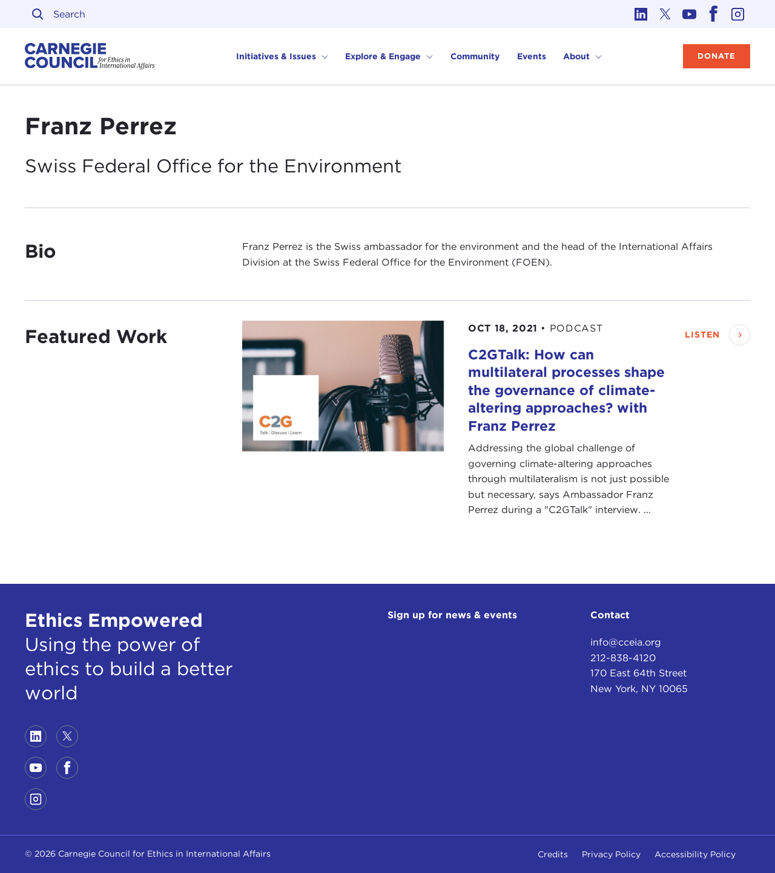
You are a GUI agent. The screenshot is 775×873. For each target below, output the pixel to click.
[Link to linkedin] (641, 14)
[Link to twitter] (665, 14)
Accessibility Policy (695, 854)
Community (475, 56)
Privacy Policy (611, 854)
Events (531, 56)
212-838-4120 (623, 658)
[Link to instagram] (738, 14)
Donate (717, 55)
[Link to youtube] (690, 14)
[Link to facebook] (714, 14)
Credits (553, 854)
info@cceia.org (625, 642)
